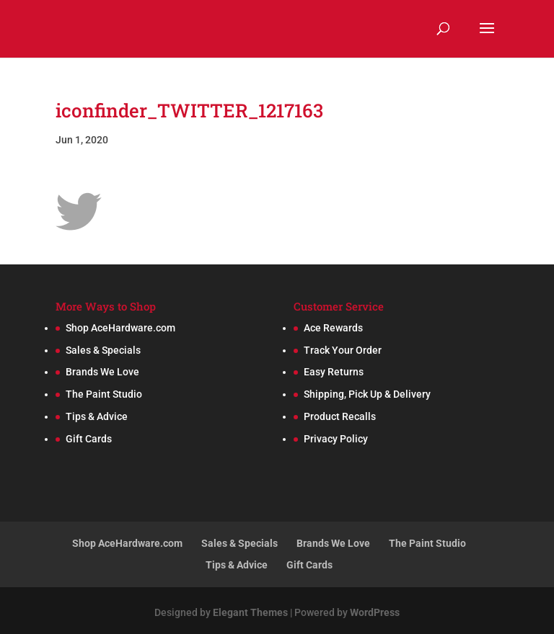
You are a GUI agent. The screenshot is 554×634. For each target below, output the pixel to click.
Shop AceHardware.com (120, 328)
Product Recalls (340, 416)
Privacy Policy (336, 439)
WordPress (375, 612)
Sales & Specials (103, 350)
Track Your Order (343, 350)
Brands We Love (102, 372)
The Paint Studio (104, 394)
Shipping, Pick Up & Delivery (367, 394)
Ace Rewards (333, 328)
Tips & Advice (97, 416)
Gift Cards (89, 439)
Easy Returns (334, 372)
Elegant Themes (250, 612)
